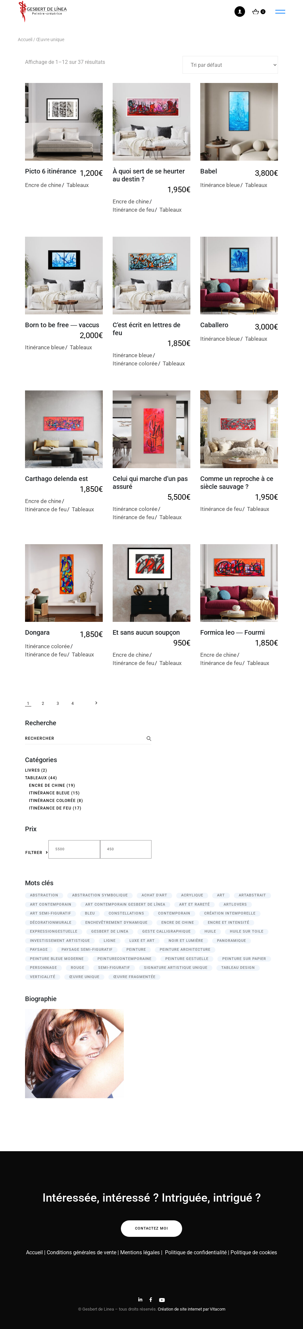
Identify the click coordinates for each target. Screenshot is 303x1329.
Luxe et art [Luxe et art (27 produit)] (142, 941)
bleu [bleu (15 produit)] (90, 913)
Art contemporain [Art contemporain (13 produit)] (50, 904)
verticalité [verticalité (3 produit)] (42, 977)
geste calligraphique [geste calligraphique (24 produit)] (166, 931)
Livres (32, 770)
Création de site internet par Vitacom (191, 1309)
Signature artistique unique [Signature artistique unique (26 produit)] (175, 968)
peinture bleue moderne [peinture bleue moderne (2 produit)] (57, 959)
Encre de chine (43, 185)
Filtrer (33, 852)
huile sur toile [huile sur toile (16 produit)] (246, 931)
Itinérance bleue (220, 185)
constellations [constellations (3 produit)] (126, 913)
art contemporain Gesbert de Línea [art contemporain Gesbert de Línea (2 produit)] (125, 904)
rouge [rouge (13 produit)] (77, 968)
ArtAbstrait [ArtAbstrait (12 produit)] (252, 895)
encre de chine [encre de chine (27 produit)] (177, 922)
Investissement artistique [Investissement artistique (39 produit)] (60, 941)
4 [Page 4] (72, 703)
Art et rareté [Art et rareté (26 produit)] (194, 904)
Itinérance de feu (133, 209)
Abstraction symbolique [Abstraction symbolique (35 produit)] (100, 895)
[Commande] (230, 65)
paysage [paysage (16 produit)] (39, 949)
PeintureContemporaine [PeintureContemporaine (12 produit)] (124, 959)
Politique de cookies (254, 1252)
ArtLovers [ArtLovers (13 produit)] (235, 904)
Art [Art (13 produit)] (221, 895)
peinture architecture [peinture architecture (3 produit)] (185, 949)
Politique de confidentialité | (198, 1252)
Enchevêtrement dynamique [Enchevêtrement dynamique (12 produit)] (116, 922)
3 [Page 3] (58, 703)
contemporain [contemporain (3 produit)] (174, 913)
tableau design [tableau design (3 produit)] (238, 968)
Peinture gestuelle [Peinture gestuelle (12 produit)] (186, 959)
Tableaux (78, 185)
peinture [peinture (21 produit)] (136, 949)
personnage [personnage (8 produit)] (43, 968)
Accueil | (35, 1252)
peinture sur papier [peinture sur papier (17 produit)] (244, 959)
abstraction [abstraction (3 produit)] (44, 895)
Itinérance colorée (135, 363)
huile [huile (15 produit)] (210, 931)
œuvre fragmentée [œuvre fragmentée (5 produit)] (134, 977)
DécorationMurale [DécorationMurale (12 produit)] (50, 922)
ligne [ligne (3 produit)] (110, 941)
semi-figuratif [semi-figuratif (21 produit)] (114, 968)
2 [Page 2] (43, 703)
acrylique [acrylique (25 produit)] (192, 895)
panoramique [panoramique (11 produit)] (231, 941)
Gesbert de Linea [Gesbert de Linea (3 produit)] (109, 931)
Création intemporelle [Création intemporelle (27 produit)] (230, 913)
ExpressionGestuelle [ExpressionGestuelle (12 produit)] (53, 931)
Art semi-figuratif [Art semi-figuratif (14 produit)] (50, 913)
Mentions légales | (141, 1252)
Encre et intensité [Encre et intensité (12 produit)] (228, 922)
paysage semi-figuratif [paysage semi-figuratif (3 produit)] (87, 949)
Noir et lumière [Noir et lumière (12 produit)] (186, 941)
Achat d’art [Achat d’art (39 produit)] (154, 895)
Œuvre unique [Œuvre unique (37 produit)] (84, 977)
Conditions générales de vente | (83, 1252)
